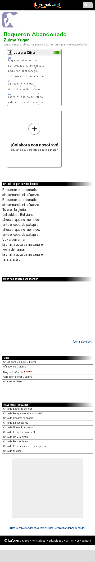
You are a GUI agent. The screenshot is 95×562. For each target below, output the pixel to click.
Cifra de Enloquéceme (15, 422)
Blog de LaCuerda (17, 372)
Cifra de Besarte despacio (18, 418)
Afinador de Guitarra (14, 366)
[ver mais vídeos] (83, 341)
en (72, 540)
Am (9, 57)
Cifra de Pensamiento (15, 441)
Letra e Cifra (24, 52)
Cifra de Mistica (12, 451)
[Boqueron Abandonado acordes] (29, 527)
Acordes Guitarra (13, 381)
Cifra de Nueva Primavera (18, 427)
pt (78, 540)
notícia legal (39, 540)
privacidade (56, 540)
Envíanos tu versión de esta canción (34, 137)
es (67, 540)
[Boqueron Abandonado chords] (66, 527)
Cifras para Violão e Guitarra (19, 361)
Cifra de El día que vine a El (19, 432)
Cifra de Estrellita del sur (17, 408)
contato (86, 540)
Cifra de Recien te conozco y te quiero (24, 446)
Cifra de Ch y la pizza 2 (16, 437)
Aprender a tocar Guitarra (17, 376)
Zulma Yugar (16, 40)
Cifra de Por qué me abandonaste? (22, 413)
